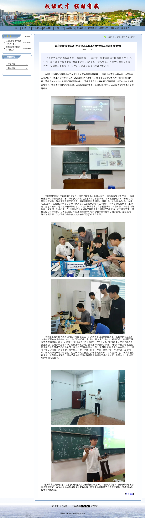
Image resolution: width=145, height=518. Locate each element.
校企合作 (125, 28)
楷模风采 (114, 28)
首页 (17, 28)
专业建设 (81, 28)
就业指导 (37, 28)
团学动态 (103, 28)
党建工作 (26, 28)
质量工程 (59, 28)
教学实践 (48, 28)
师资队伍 (70, 28)
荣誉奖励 (92, 28)
